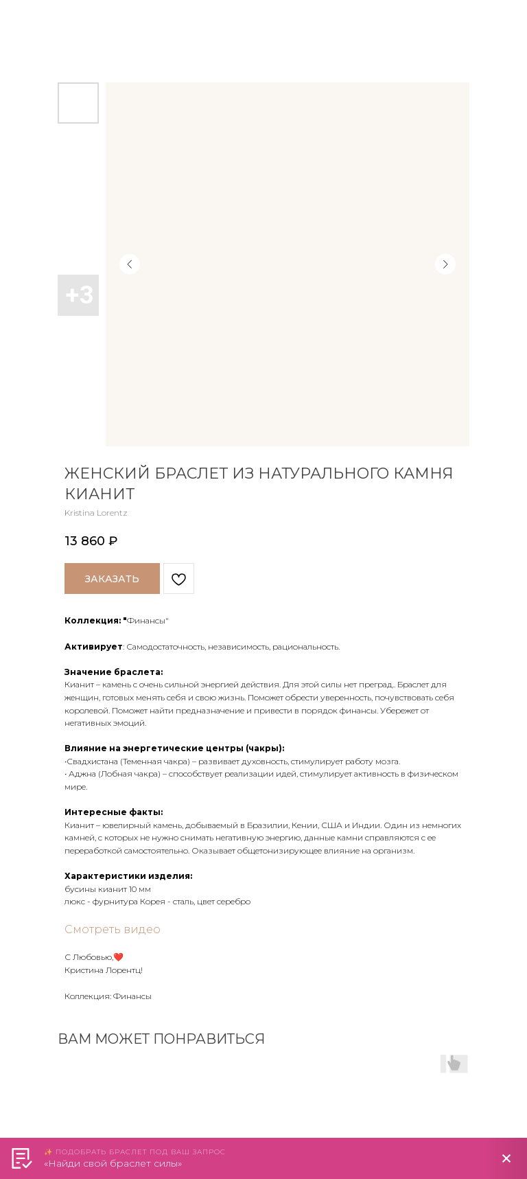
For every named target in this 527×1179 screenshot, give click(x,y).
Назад (36, 19)
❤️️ (118, 957)
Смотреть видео (113, 929)
